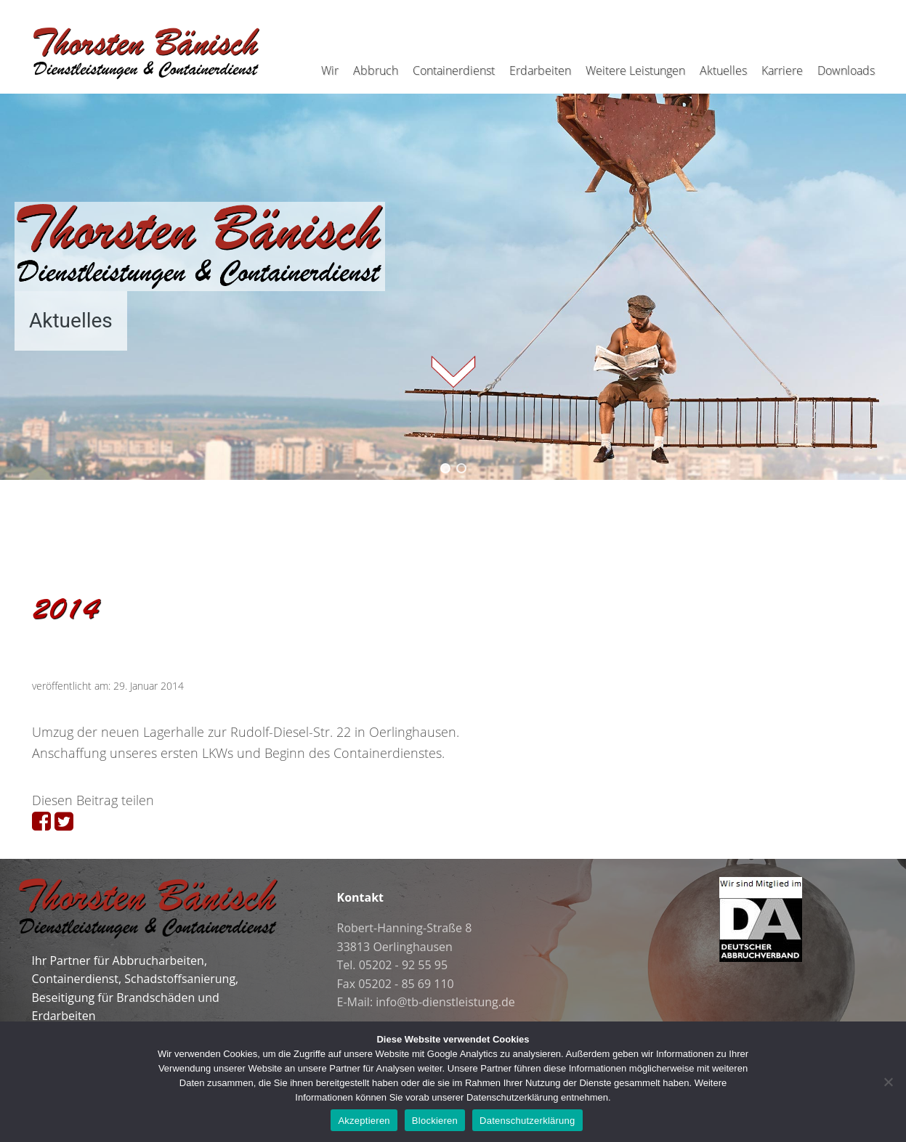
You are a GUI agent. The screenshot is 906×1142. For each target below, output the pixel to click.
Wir (330, 70)
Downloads (846, 70)
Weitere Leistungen (635, 70)
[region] (453, 276)
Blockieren (435, 1120)
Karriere (782, 70)
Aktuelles (723, 70)
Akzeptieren (363, 1120)
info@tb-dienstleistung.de (445, 1002)
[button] (445, 468)
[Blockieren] (888, 1081)
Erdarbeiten (540, 70)
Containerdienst (454, 70)
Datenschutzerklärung (527, 1120)
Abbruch (375, 70)
